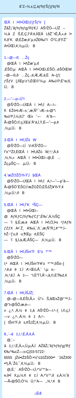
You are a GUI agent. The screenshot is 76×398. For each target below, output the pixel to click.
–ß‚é (38, 393)
